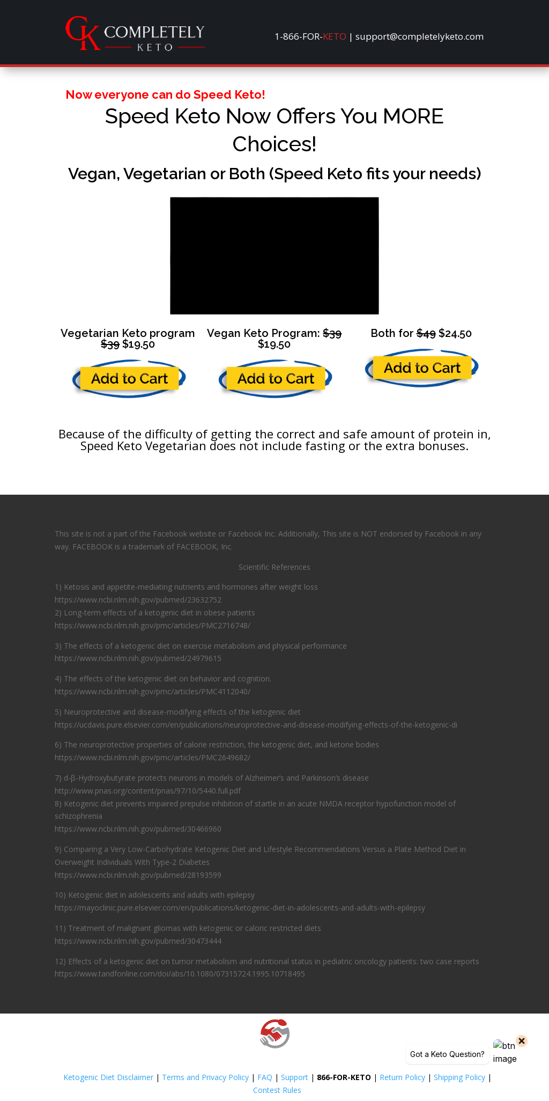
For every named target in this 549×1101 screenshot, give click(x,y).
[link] (135, 48)
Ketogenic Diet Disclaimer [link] (108, 1077)
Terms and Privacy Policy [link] (205, 1077)
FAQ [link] (264, 1077)
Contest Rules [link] (277, 1090)
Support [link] (294, 1077)
